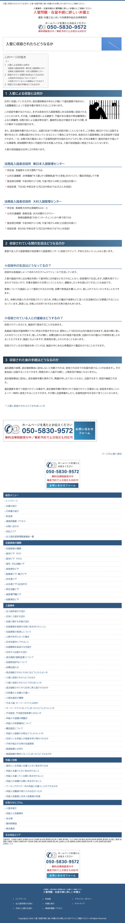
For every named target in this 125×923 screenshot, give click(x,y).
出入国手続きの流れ (15, 611)
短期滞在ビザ (12, 599)
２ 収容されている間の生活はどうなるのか (24, 75)
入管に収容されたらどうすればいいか (26, 406)
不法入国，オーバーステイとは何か (22, 703)
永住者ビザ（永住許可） (16, 584)
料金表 (9, 516)
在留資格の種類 (13, 548)
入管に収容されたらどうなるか (20, 677)
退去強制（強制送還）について (20, 657)
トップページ (12, 501)
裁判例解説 (11, 823)
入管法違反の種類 (14, 698)
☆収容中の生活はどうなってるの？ (22, 78)
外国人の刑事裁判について (19, 723)
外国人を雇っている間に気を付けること (25, 776)
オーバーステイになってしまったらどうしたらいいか (30, 708)
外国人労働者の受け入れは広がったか (24, 791)
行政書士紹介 (12, 511)
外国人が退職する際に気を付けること (24, 781)
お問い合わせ (12, 526)
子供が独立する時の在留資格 (20, 744)
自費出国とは (12, 667)
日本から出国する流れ (16, 652)
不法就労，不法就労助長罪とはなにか (23, 713)
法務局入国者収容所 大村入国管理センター (26, 71)
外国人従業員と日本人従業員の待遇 (23, 796)
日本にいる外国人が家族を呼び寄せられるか (27, 738)
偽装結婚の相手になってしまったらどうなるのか (29, 754)
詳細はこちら (8, 844)
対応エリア (11, 531)
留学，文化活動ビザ (15, 564)
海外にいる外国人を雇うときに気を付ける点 (27, 766)
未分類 (9, 818)
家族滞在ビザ (12, 569)
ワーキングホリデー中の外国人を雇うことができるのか (32, 786)
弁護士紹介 (11, 506)
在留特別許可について (16, 662)
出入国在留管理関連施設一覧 (20, 536)
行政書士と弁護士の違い (18, 693)
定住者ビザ (11, 579)
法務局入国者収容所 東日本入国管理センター (27, 68)
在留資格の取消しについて (18, 632)
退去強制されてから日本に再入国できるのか (27, 688)
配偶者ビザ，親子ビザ (16, 574)
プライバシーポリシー (83, 899)
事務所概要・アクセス (16, 521)
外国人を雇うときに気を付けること (22, 771)
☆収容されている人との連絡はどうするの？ (26, 81)
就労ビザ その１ (13, 553)
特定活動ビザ (12, 589)
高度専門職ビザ (13, 594)
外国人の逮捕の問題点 (16, 718)
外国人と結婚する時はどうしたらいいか (25, 733)
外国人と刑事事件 (14, 813)
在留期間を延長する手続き (19, 647)
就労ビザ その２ (14, 559)
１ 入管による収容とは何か (17, 65)
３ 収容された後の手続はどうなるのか (22, 84)
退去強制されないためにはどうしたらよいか (27, 672)
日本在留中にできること (17, 642)
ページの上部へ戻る (112, 454)
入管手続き (11, 808)
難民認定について (14, 728)
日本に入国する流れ (15, 616)
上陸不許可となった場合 (17, 637)
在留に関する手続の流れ (17, 621)
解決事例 (10, 829)
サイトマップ (80, 904)
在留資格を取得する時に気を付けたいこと (26, 627)
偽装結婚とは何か (14, 749)
